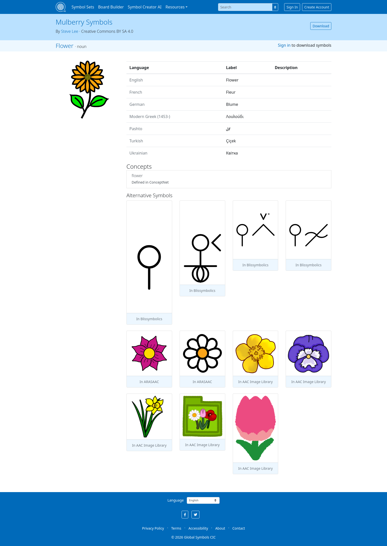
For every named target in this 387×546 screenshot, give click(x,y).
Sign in (284, 45)
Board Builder (111, 7)
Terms (176, 528)
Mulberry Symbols (84, 22)
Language (175, 500)
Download (320, 26)
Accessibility (198, 528)
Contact (238, 528)
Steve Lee (69, 31)
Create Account (316, 7)
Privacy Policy (153, 528)
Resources (175, 7)
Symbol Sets (83, 7)
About (220, 528)
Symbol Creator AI (144, 7)
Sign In (292, 7)
